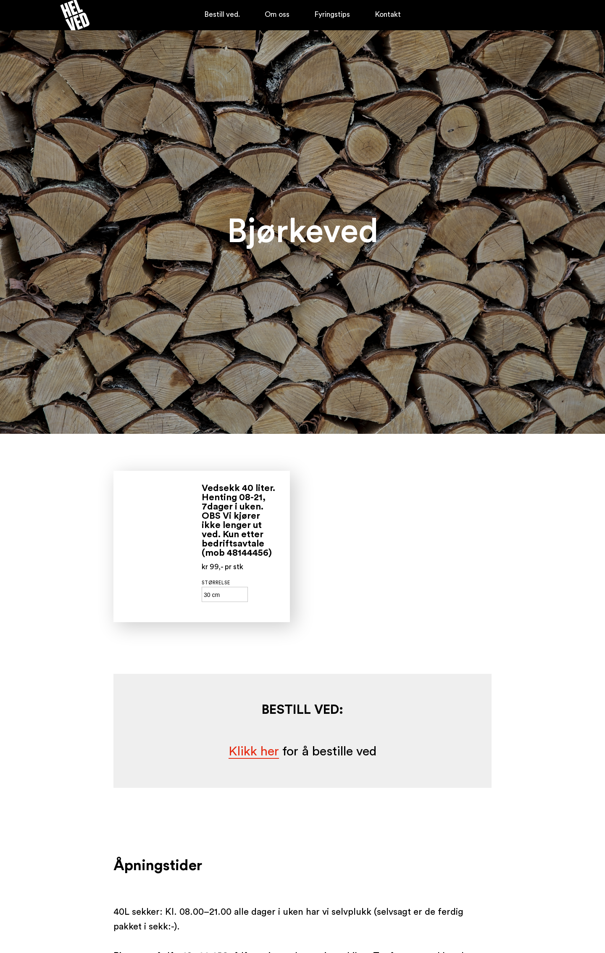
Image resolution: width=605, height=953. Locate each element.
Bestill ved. (222, 14)
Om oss (277, 14)
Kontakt (388, 14)
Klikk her (254, 751)
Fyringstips (332, 14)
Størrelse (216, 583)
